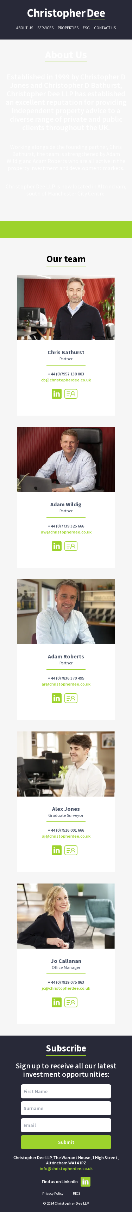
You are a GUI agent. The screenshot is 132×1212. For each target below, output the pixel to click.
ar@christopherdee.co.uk (66, 684)
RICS (76, 1193)
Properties (68, 27)
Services (45, 27)
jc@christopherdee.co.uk (66, 988)
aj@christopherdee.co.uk (66, 836)
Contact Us (105, 27)
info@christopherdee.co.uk (66, 1168)
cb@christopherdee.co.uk (66, 379)
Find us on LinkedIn (66, 1182)
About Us (24, 27)
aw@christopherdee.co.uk (66, 532)
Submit (66, 1142)
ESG (86, 27)
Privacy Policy (52, 1193)
